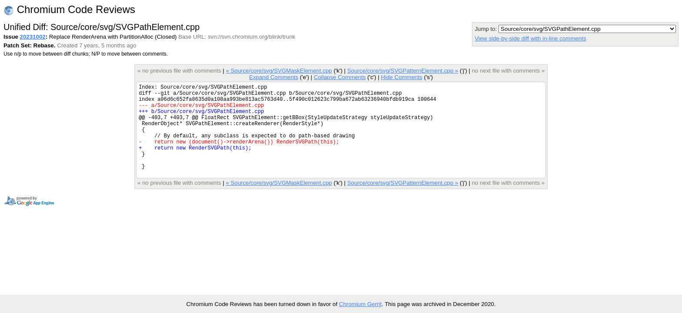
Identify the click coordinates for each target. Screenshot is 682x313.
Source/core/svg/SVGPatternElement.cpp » (402, 70)
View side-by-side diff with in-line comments (530, 38)
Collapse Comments (339, 77)
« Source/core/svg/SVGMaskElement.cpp (279, 70)
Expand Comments (273, 77)
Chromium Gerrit (360, 304)
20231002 (33, 36)
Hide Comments (401, 77)
